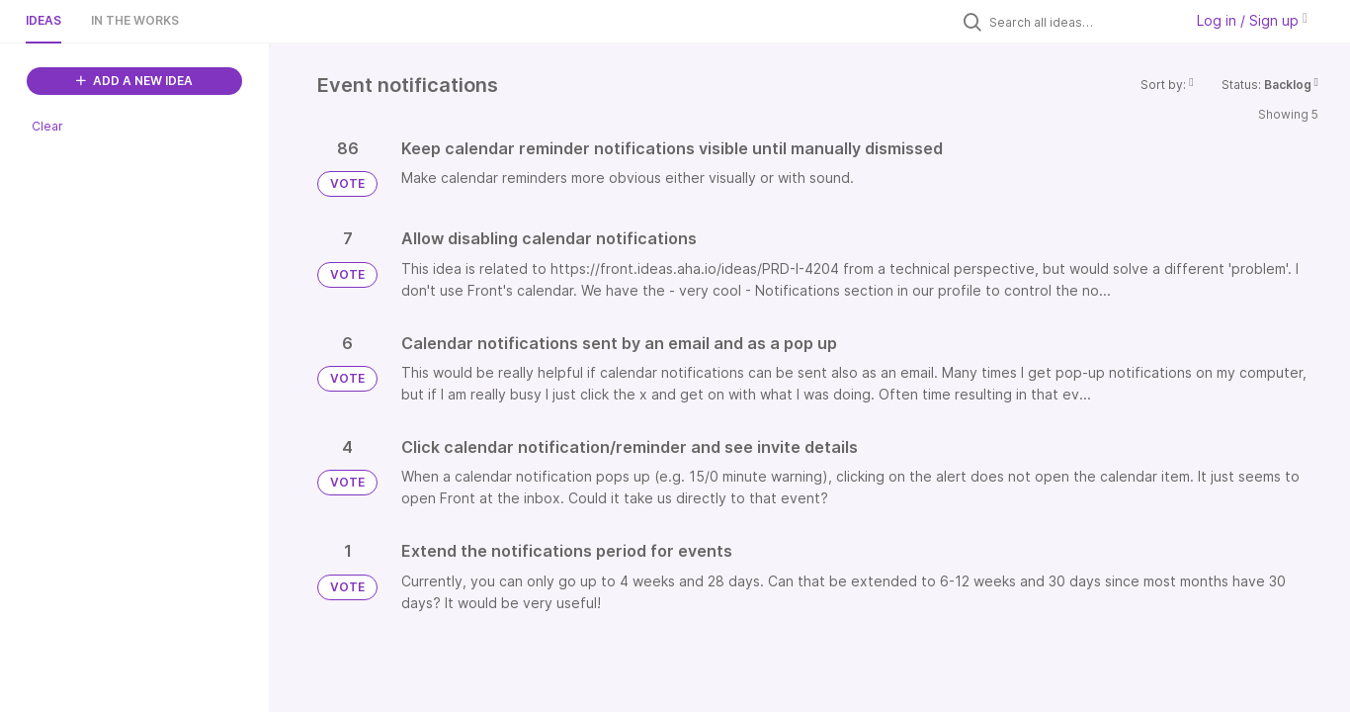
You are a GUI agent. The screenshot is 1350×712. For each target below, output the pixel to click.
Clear (47, 126)
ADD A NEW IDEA (134, 80)
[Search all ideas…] (1081, 22)
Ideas (43, 20)
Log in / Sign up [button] (1252, 20)
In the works (135, 20)
